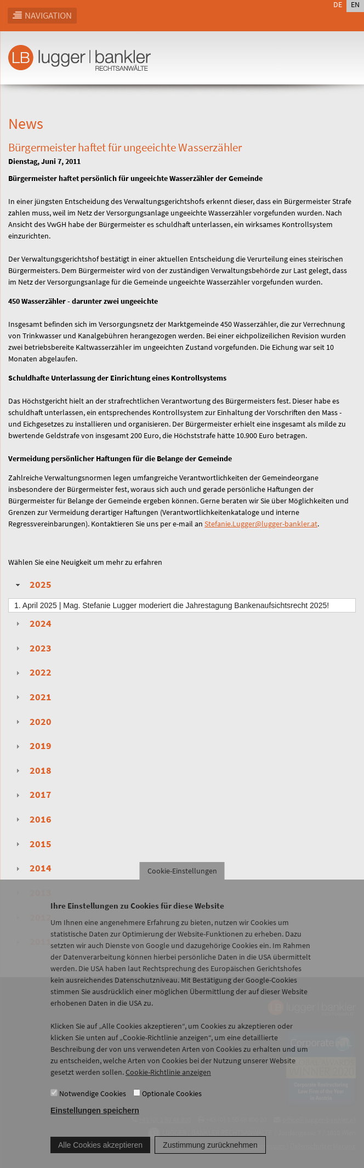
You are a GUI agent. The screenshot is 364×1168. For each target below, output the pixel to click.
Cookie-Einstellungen (182, 883)
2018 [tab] (32, 770)
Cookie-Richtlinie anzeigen (168, 1084)
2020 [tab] (32, 722)
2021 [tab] (32, 697)
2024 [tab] (32, 623)
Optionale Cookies (172, 1105)
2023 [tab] (32, 648)
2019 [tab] (32, 746)
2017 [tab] (32, 795)
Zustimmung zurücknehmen (210, 1156)
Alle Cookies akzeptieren (100, 1156)
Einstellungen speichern (94, 1122)
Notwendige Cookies (92, 1105)
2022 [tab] (32, 672)
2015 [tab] (32, 844)
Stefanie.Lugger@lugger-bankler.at (260, 524)
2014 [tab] (32, 868)
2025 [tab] (32, 585)
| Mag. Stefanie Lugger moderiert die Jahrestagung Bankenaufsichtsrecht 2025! (171, 605)
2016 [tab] (32, 819)
